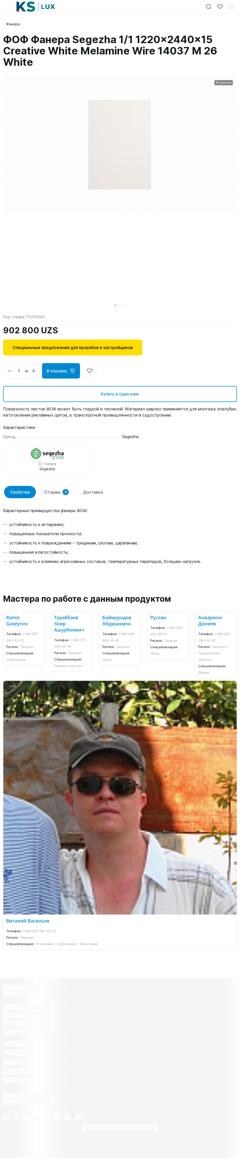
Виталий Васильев (27, 921)
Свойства (20, 492)
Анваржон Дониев (210, 620)
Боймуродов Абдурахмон (116, 620)
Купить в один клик (120, 394)
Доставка (93, 492)
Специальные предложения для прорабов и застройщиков (73, 347)
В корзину (61, 371)
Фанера (13, 24)
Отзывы (56, 492)
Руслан (158, 617)
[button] (115, 305)
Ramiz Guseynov (17, 620)
